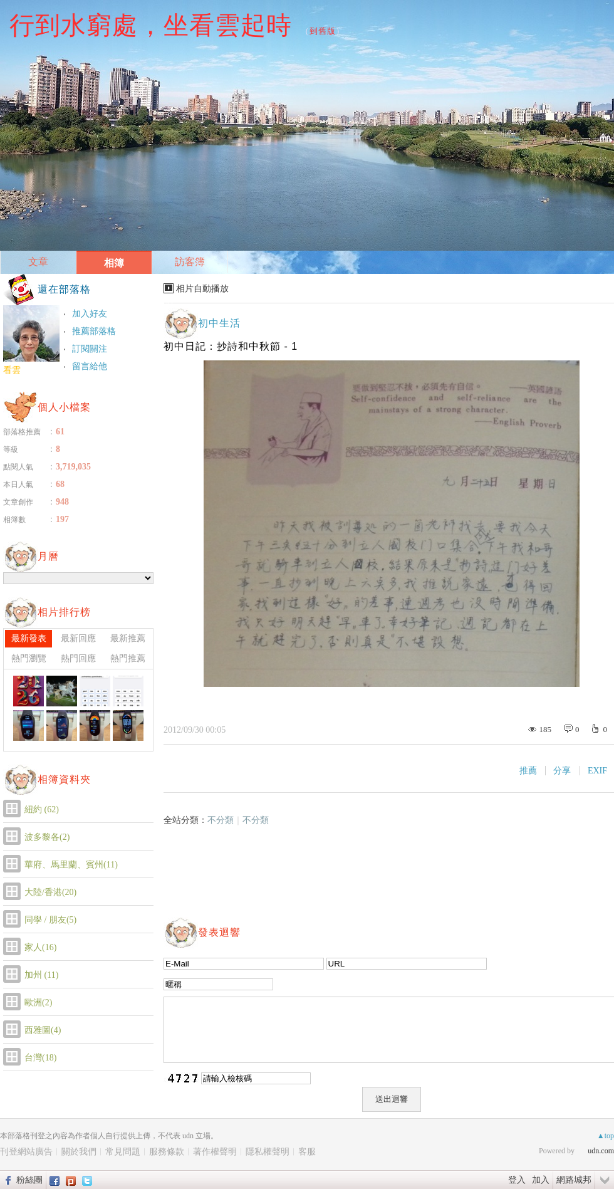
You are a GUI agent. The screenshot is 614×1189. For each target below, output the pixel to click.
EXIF (597, 770)
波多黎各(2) (47, 837)
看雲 (12, 370)
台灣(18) (40, 1057)
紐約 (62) (41, 809)
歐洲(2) (38, 1002)
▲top (605, 1135)
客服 (307, 1151)
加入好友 (89, 313)
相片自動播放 (202, 288)
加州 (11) (41, 975)
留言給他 (89, 366)
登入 (517, 1180)
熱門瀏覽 (28, 658)
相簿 (114, 263)
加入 (540, 1180)
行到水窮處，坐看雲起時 (150, 25)
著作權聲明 (215, 1151)
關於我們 (78, 1151)
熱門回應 (78, 658)
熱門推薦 (127, 658)
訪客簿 (190, 261)
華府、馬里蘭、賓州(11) (71, 864)
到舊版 (323, 31)
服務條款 (166, 1151)
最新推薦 (127, 638)
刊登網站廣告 (26, 1151)
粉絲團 (29, 1180)
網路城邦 (573, 1180)
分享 (562, 770)
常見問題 (122, 1151)
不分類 (220, 820)
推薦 (528, 770)
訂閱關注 (89, 349)
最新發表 (28, 638)
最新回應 (78, 638)
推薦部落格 (94, 331)
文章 (38, 261)
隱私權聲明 (267, 1151)
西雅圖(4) (42, 1030)
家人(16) (40, 947)
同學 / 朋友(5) (50, 919)
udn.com (601, 1150)
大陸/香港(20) (50, 892)
